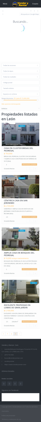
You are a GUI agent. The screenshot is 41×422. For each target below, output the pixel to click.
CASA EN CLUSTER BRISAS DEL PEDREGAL (18, 149)
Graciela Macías (9, 169)
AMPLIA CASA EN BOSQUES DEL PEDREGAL (19, 254)
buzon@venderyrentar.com (13, 358)
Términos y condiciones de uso (11, 419)
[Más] (9, 161)
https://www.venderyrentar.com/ (15, 364)
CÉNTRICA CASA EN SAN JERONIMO (15, 201)
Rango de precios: (8, 98)
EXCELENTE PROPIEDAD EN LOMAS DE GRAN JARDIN (17, 306)
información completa (29, 164)
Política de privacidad (8, 415)
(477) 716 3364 (9, 355)
